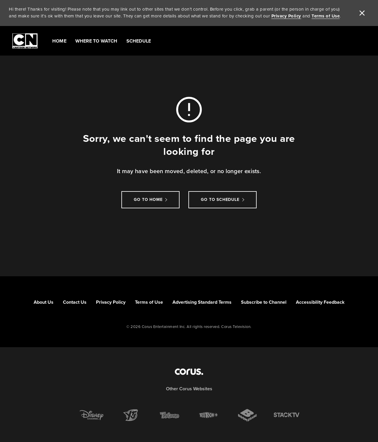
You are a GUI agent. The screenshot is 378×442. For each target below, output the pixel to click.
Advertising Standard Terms (202, 302)
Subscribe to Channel (263, 302)
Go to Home (148, 199)
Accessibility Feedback (320, 302)
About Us (43, 302)
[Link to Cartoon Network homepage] (25, 40)
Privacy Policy (286, 16)
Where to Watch (96, 41)
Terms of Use (326, 16)
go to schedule (220, 199)
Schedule (138, 41)
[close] (362, 13)
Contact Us (75, 302)
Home (59, 41)
